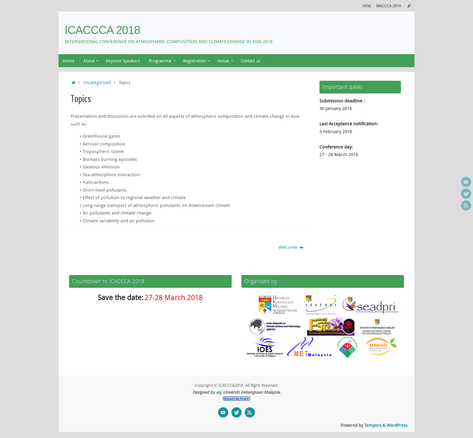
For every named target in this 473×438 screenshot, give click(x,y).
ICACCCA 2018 (102, 30)
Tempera (372, 425)
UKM (366, 5)
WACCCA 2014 (388, 5)
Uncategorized (97, 82)
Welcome (290, 247)
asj (218, 392)
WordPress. (397, 425)
